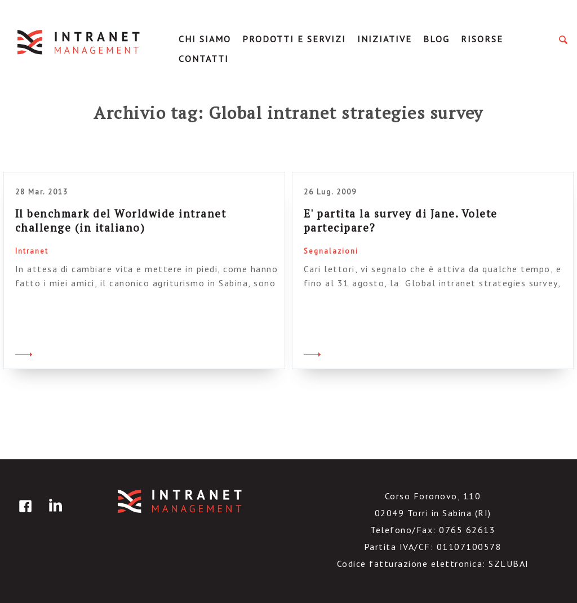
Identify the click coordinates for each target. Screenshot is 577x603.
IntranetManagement (79, 42)
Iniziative (384, 39)
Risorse (482, 39)
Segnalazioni (331, 251)
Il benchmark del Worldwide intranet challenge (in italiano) (121, 220)
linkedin (53, 514)
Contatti (204, 58)
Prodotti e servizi (294, 39)
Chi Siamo (205, 39)
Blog (436, 39)
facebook (24, 514)
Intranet (31, 251)
